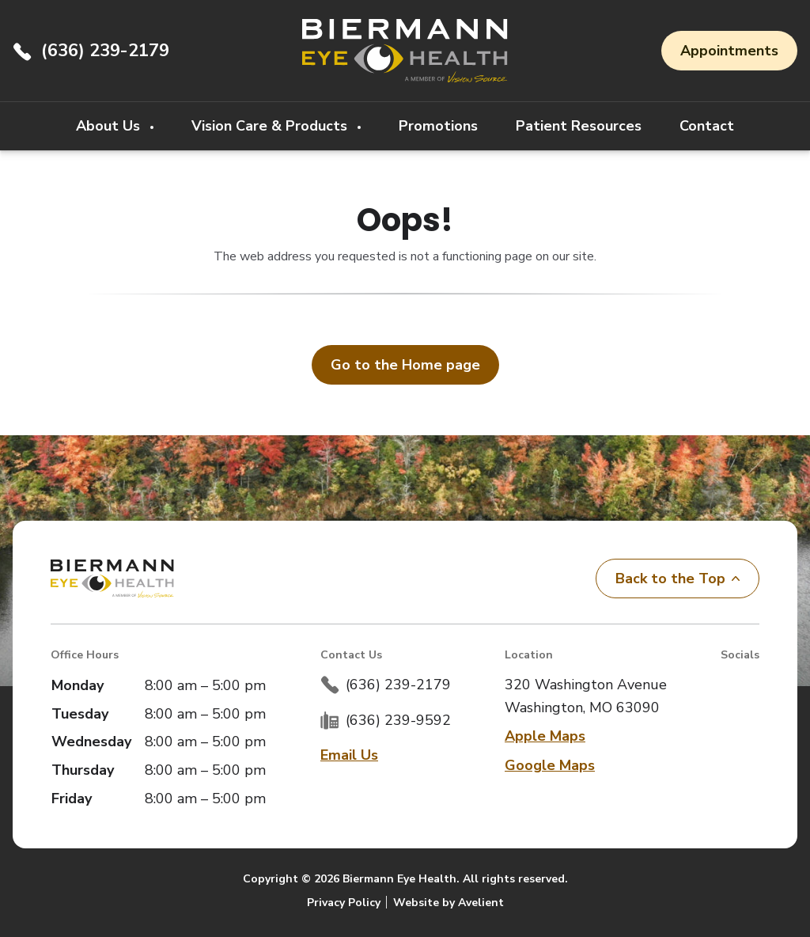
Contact (706, 125)
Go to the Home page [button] (405, 364)
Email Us (349, 754)
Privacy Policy (343, 902)
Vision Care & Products (271, 125)
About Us (110, 125)
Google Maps (550, 765)
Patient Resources (579, 125)
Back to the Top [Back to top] (677, 578)
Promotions (438, 125)
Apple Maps (545, 735)
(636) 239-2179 (105, 51)
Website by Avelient (448, 902)
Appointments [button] (729, 50)
